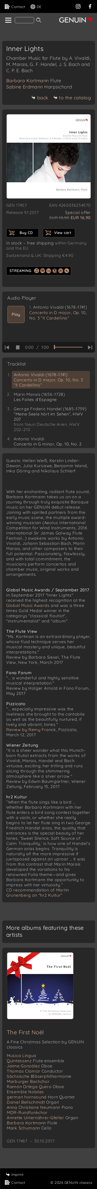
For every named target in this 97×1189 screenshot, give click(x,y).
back (40, 98)
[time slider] (68, 347)
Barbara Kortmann (33, 81)
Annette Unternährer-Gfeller (42, 1117)
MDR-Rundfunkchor (27, 1112)
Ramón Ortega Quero (35, 1086)
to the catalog (72, 98)
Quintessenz (35, 1060)
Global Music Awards (27, 605)
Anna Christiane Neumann (40, 1107)
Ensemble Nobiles (25, 1091)
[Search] (24, 20)
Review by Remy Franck (31, 729)
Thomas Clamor (35, 1071)
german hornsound (41, 1096)
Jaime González (30, 1065)
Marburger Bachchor (28, 1081)
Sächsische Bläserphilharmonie (39, 1076)
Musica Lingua (21, 1055)
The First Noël (25, 1032)
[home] (8, 20)
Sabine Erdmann (39, 87)
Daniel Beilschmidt (33, 1102)
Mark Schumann (29, 1128)
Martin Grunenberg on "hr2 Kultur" (37, 892)
